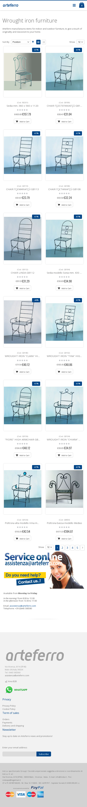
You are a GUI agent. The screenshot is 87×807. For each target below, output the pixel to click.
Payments (7, 722)
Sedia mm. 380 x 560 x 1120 (22, 104)
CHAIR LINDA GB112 (22, 271)
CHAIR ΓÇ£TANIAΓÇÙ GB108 (64, 188)
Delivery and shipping (13, 725)
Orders (5, 719)
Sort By (5, 41)
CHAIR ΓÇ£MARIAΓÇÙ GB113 (22, 188)
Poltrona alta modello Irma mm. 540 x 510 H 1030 (33, 522)
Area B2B (11, 681)
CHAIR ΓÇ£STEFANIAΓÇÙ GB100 (65, 104)
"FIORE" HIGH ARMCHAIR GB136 (24, 438)
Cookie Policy (8, 709)
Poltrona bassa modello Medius (64, 522)
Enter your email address (14, 747)
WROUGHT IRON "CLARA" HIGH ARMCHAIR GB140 (34, 355)
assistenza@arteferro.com (23, 605)
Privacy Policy (9, 705)
